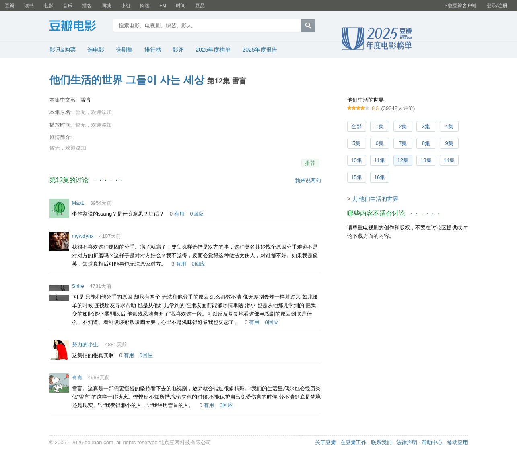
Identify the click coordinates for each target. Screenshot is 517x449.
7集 (403, 143)
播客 (87, 5)
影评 (178, 49)
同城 (106, 5)
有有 (77, 377)
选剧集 (124, 49)
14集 (449, 160)
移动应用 (457, 442)
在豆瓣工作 (353, 442)
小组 (125, 5)
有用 (179, 214)
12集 (403, 160)
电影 (48, 5)
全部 (356, 126)
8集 (426, 143)
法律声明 (406, 442)
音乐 (67, 5)
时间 (180, 5)
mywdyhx (83, 236)
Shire (78, 286)
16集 (379, 177)
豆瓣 (9, 5)
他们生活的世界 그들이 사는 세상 (127, 80)
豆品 (200, 5)
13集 (425, 160)
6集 (380, 143)
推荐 (310, 163)
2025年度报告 (259, 49)
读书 (29, 5)
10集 (356, 160)
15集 (356, 177)
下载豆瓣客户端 (460, 5)
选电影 (95, 49)
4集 (449, 126)
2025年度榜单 (213, 49)
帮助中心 (432, 442)
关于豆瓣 (325, 442)
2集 (403, 126)
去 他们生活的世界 (375, 198)
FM (162, 5)
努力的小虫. (86, 344)
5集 (356, 143)
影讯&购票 (62, 49)
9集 (449, 143)
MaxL (78, 203)
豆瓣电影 (78, 26)
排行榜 (152, 49)
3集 (426, 126)
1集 (380, 126)
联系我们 (381, 442)
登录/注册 (497, 5)
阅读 (145, 5)
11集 (379, 160)
